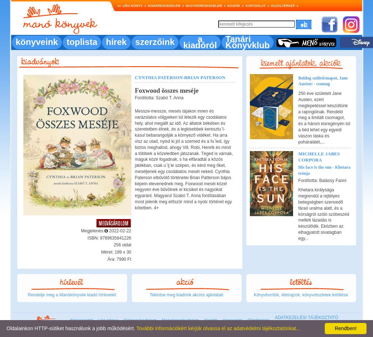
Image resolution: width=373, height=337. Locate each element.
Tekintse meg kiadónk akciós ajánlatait (186, 294)
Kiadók (234, 6)
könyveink (37, 42)
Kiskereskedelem (164, 6)
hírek (116, 42)
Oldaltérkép (283, 6)
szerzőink (155, 42)
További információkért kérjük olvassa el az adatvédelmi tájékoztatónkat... (218, 328)
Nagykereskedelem (204, 6)
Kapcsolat (255, 6)
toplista (82, 42)
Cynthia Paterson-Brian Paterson (180, 77)
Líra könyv (133, 6)
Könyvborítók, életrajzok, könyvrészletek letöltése (301, 294)
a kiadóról (200, 42)
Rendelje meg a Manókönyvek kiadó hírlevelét (72, 294)
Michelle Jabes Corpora (319, 157)
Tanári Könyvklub (247, 42)
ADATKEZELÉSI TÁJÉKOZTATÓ (306, 317)
